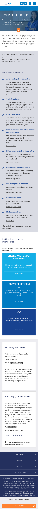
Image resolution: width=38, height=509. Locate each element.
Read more (19, 273)
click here (17, 61)
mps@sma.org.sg (16, 363)
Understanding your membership (19, 257)
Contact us (10, 221)
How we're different (19, 284)
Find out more (11, 146)
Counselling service (13, 179)
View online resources (14, 193)
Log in (23, 4)
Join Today (19, 506)
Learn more (19, 329)
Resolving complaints (13, 207)
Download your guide (10, 248)
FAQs (19, 312)
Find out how (19, 301)
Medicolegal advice (13, 162)
